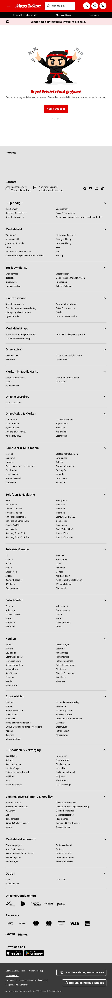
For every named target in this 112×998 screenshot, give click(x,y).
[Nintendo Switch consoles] (17, 823)
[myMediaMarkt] (12, 316)
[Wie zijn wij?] (11, 235)
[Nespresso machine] (14, 665)
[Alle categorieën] (8, 5)
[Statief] (59, 618)
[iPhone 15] (60, 512)
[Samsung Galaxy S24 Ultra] (17, 537)
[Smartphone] (61, 500)
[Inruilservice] (11, 282)
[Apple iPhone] (11, 504)
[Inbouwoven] (61, 726)
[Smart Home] (11, 756)
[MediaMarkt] (28, 6)
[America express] (87, 923)
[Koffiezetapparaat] (64, 661)
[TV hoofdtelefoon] (64, 584)
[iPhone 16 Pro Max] (14, 512)
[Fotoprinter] (11, 622)
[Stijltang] (9, 760)
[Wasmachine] (11, 714)
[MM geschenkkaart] (61, 923)
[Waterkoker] (61, 677)
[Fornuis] (9, 706)
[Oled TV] (9, 559)
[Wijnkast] (9, 730)
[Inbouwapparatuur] (64, 710)
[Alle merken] (61, 431)
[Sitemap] (59, 255)
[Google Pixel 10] (13, 525)
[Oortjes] (59, 571)
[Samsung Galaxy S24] (15, 533)
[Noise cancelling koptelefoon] (69, 579)
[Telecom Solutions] (64, 286)
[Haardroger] (61, 756)
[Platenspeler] (62, 588)
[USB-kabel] (10, 626)
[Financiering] (61, 282)
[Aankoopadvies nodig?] (16, 431)
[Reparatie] (10, 277)
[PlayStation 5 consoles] (66, 802)
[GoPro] (59, 614)
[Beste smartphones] (65, 857)
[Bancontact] (10, 923)
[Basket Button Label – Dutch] (102, 5)
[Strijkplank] (61, 776)
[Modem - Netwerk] (13, 478)
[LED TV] (9, 567)
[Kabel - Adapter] (13, 470)
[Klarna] (23, 934)
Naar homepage (56, 109)
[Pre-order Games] (13, 802)
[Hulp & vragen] (12, 208)
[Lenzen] (9, 618)
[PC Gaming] (10, 810)
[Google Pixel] (61, 520)
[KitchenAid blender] (14, 656)
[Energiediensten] (13, 286)
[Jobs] (58, 251)
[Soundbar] (60, 567)
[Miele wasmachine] (64, 714)
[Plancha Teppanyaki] (65, 673)
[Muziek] (9, 827)
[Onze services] (12, 273)
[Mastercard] (48, 923)
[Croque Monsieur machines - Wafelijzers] (24, 726)
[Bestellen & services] (15, 217)
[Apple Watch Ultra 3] (65, 529)
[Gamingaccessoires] (65, 814)
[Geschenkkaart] (12, 355)
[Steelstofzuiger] (63, 764)
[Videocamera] (62, 606)
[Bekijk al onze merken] (15, 377)
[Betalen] (59, 312)
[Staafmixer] (61, 669)
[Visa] (74, 923)
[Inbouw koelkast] (13, 739)
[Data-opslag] (61, 458)
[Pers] (58, 247)
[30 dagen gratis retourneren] (18, 312)
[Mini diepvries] (62, 735)
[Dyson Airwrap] (62, 760)
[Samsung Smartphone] (16, 516)
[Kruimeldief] (61, 768)
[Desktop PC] (61, 470)
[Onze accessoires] (13, 402)
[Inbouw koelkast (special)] (67, 702)
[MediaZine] (10, 359)
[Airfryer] (9, 644)
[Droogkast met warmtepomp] (69, 718)
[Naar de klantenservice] (66, 316)
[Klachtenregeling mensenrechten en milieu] (25, 255)
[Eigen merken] (62, 423)
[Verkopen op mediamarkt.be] (18, 251)
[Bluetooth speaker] (14, 579)
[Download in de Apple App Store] (70, 334)
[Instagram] (98, 188)
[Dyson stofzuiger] (13, 764)
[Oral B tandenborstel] (65, 772)
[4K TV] (8, 563)
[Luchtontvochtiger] (14, 784)
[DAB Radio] (10, 584)
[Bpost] (10, 903)
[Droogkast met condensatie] (18, 722)
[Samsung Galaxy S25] (65, 516)
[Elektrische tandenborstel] (17, 772)
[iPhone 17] (60, 504)
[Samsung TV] (61, 559)
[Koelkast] (9, 702)
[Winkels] (9, 247)
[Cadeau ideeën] (12, 423)
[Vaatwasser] (61, 706)
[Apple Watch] (11, 529)
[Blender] (9, 681)
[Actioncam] (10, 610)
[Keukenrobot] (62, 652)
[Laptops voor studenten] (67, 453)
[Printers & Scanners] (65, 466)
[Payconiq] (23, 923)
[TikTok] (103, 188)
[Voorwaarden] (62, 208)
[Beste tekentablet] (64, 853)
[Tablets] (59, 462)
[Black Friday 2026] (13, 435)
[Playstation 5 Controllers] (17, 806)
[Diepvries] (10, 735)
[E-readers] (10, 462)
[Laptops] (9, 453)
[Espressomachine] (13, 661)
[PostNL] (23, 903)
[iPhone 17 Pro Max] (14, 508)
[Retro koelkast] (62, 730)
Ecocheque (94, 15)
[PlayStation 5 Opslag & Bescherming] (72, 806)
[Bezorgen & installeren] (16, 213)
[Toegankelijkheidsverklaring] (17, 985)
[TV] (7, 555)
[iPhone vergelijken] (14, 845)
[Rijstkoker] (60, 681)
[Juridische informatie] (15, 243)
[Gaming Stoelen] (63, 827)
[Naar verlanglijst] (94, 5)
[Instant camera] (63, 610)
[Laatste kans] (11, 419)
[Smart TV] (60, 555)
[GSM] (8, 500)
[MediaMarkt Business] (65, 235)
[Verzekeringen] (62, 273)
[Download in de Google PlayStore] (21, 334)
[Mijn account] (86, 5)
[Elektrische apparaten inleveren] (70, 277)
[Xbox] (8, 814)
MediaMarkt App (63, 15)
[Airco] (8, 780)
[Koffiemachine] (62, 656)
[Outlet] (8, 381)
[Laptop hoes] (11, 482)
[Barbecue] (60, 648)
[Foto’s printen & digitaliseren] (69, 355)
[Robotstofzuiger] (13, 768)
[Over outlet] (61, 381)
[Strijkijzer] (10, 776)
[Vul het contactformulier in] (50, 190)
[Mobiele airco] (62, 780)
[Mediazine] (60, 427)
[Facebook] (86, 188)
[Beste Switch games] (15, 849)
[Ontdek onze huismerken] (67, 377)
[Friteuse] (9, 648)
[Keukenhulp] (11, 652)
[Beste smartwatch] (64, 845)
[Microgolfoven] (12, 669)
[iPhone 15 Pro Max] (64, 537)
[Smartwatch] (61, 525)
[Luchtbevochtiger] (64, 784)
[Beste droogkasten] (64, 861)
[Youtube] (92, 188)
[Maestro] (36, 923)
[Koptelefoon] (11, 571)
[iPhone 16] (60, 508)
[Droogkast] (10, 718)
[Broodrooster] (12, 685)
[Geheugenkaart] (63, 622)
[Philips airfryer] (62, 644)
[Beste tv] (59, 849)
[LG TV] (58, 563)
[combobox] (62, 6)
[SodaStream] (11, 673)
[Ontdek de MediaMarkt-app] (18, 338)
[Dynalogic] (48, 903)
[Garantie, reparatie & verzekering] (21, 308)
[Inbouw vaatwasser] (14, 710)
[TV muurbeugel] (12, 588)
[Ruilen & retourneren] (65, 213)
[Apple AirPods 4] (63, 575)
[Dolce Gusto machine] (65, 665)
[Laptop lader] (61, 478)
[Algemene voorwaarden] (15, 971)
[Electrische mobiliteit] (65, 810)
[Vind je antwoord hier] (21, 190)
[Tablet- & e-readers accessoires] (20, 466)
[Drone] (59, 626)
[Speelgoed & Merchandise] (68, 823)
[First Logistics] (61, 904)
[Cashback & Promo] (64, 419)
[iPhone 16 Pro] (62, 533)
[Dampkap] (60, 722)
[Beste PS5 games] (13, 857)
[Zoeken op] (48, 5)
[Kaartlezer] (60, 482)
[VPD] (36, 903)
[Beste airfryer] (12, 861)
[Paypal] (10, 934)
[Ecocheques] (61, 435)
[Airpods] (9, 575)
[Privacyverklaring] (63, 239)
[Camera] (9, 606)
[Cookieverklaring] (63, 243)
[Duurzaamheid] (12, 239)
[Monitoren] (10, 458)
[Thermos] (10, 677)
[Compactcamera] (13, 614)
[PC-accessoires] (12, 474)
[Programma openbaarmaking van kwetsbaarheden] (79, 217)
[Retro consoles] (12, 818)
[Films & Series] (62, 818)
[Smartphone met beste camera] (20, 853)
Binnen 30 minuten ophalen (25, 15)
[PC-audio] (60, 474)
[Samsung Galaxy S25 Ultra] (17, 520)
